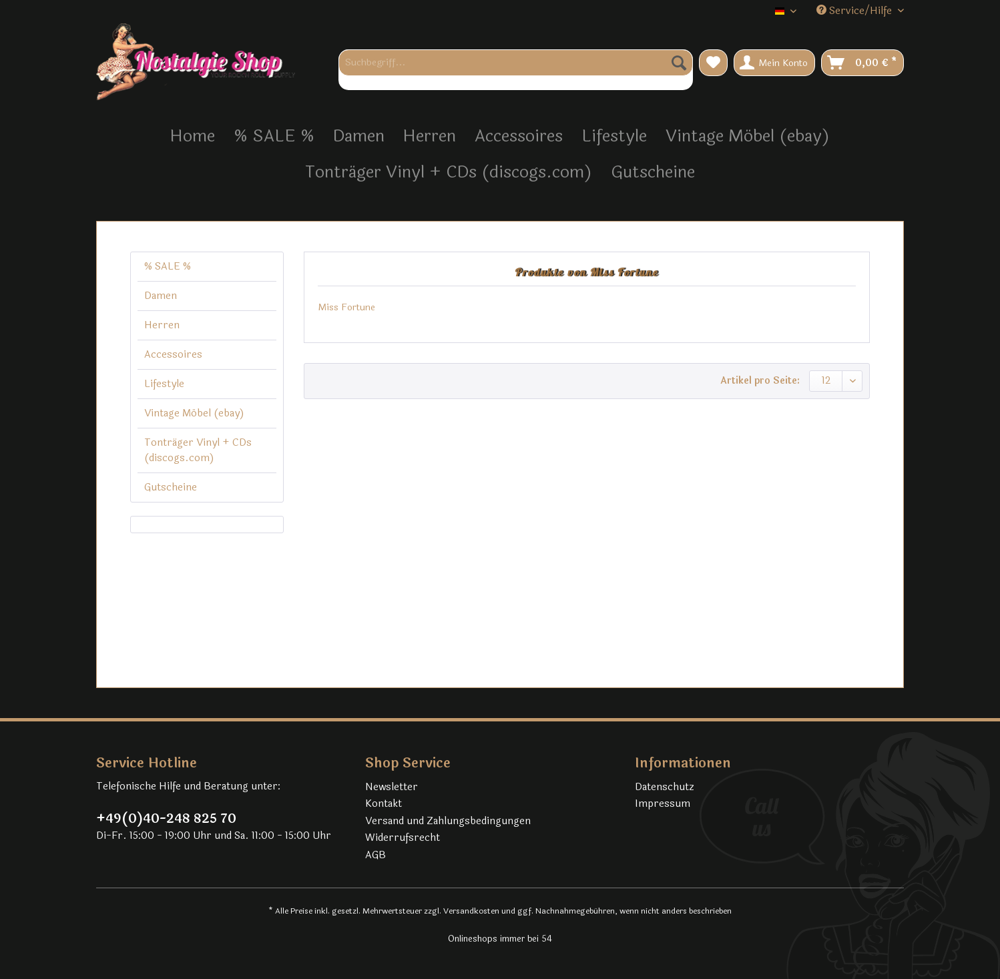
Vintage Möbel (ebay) (194, 413)
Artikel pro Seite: (760, 381)
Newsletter (391, 787)
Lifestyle (164, 384)
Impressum (662, 803)
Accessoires (173, 354)
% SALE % (167, 266)
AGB (375, 855)
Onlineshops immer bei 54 (500, 939)
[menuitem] (515, 69)
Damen (160, 296)
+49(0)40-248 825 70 (166, 819)
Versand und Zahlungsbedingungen (448, 821)
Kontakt (383, 803)
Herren (162, 325)
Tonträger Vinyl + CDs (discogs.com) (198, 450)
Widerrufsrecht (402, 838)
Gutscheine (170, 487)
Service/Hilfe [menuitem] (855, 11)
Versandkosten (471, 911)
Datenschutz (664, 787)
